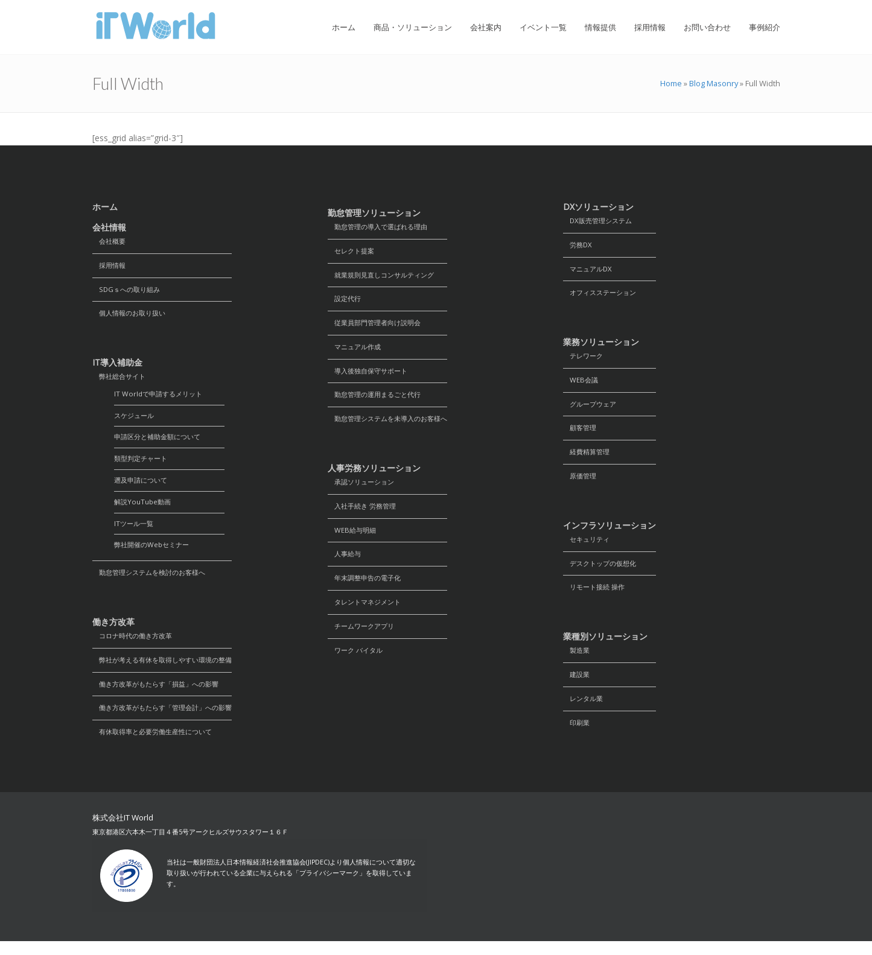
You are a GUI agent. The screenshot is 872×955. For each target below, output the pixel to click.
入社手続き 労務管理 (365, 514)
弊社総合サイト (121, 380)
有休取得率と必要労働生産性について (157, 745)
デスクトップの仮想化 (603, 571)
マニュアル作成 (357, 351)
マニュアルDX (589, 270)
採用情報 (110, 266)
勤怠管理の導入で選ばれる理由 (382, 227)
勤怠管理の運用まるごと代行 (378, 400)
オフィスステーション (603, 295)
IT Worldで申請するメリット (161, 398)
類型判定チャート (143, 465)
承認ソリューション (364, 489)
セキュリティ (588, 547)
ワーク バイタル (357, 662)
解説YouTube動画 (144, 509)
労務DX (578, 246)
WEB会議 (581, 384)
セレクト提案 (353, 252)
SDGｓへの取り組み (128, 291)
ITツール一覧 (135, 532)
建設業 (577, 685)
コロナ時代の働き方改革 (135, 646)
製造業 (577, 660)
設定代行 (346, 301)
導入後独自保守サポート (371, 375)
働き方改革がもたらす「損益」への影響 (161, 696)
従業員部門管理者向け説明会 (378, 326)
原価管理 (581, 483)
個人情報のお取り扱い (132, 316)
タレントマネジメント (367, 613)
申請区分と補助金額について (161, 442)
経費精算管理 (588, 458)
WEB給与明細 (353, 538)
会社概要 (110, 241)
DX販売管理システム (600, 221)
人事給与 (346, 563)
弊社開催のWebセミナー (154, 554)
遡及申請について (143, 487)
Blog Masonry (713, 83)
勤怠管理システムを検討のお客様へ (153, 582)
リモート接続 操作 (596, 596)
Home (671, 83)
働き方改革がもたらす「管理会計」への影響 (168, 720)
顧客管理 (581, 433)
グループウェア (592, 409)
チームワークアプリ (364, 637)
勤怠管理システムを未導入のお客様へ (393, 425)
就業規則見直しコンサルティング (386, 276)
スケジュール (136, 420)
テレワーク (584, 359)
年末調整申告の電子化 (367, 588)
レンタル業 (584, 710)
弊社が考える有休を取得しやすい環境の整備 (168, 671)
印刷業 (577, 734)
